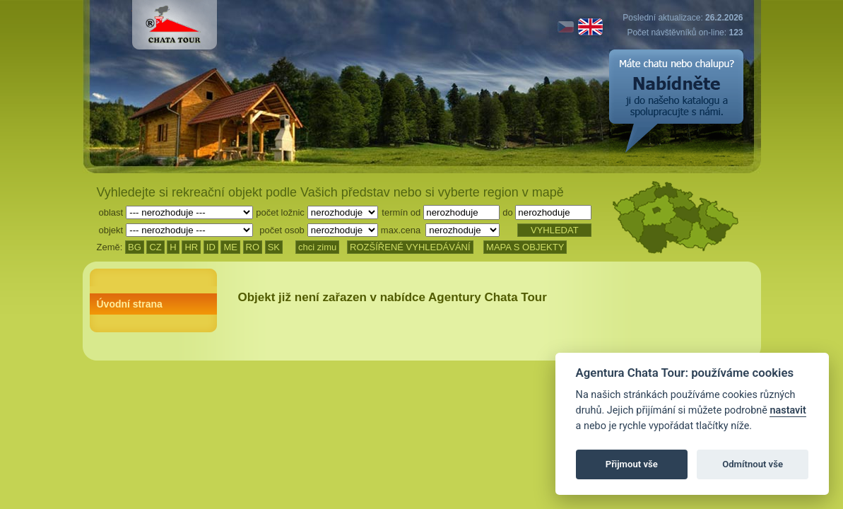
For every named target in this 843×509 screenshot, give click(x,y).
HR (191, 247)
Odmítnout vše (752, 464)
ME (230, 247)
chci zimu (317, 247)
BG (134, 247)
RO (253, 247)
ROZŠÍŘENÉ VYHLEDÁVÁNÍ (410, 247)
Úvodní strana (130, 304)
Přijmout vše (632, 464)
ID (211, 247)
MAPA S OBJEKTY (525, 247)
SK (274, 247)
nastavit (788, 410)
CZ (155, 247)
